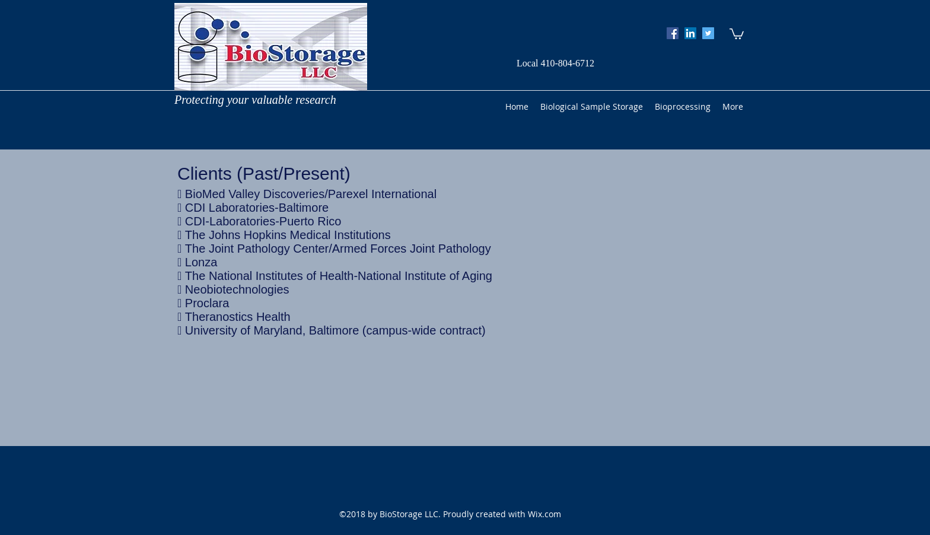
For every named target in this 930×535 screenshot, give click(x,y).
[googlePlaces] (690, 33)
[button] (737, 33)
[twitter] (708, 33)
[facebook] (673, 33)
